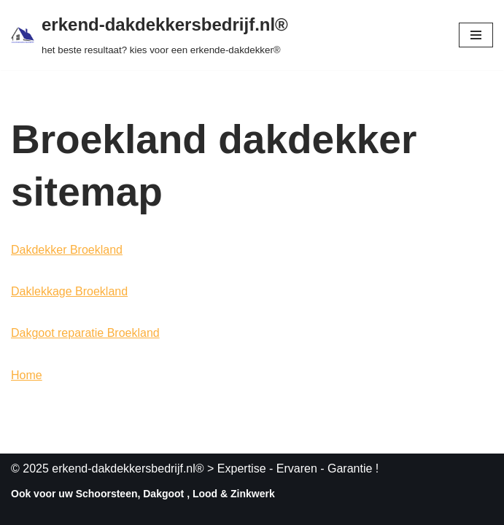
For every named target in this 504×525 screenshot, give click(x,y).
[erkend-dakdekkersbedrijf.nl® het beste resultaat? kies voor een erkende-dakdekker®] (149, 35)
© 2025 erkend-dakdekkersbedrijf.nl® (107, 468)
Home (26, 375)
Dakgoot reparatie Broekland (85, 333)
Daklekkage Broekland (69, 291)
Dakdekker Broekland (67, 250)
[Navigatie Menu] (476, 35)
